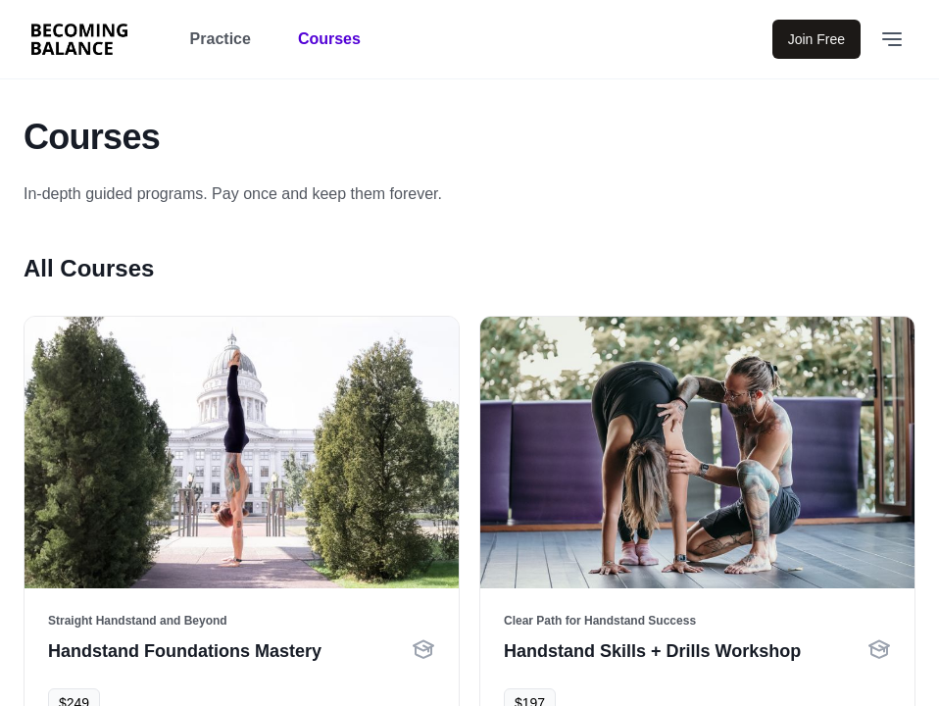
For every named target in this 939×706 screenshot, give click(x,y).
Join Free (816, 39)
